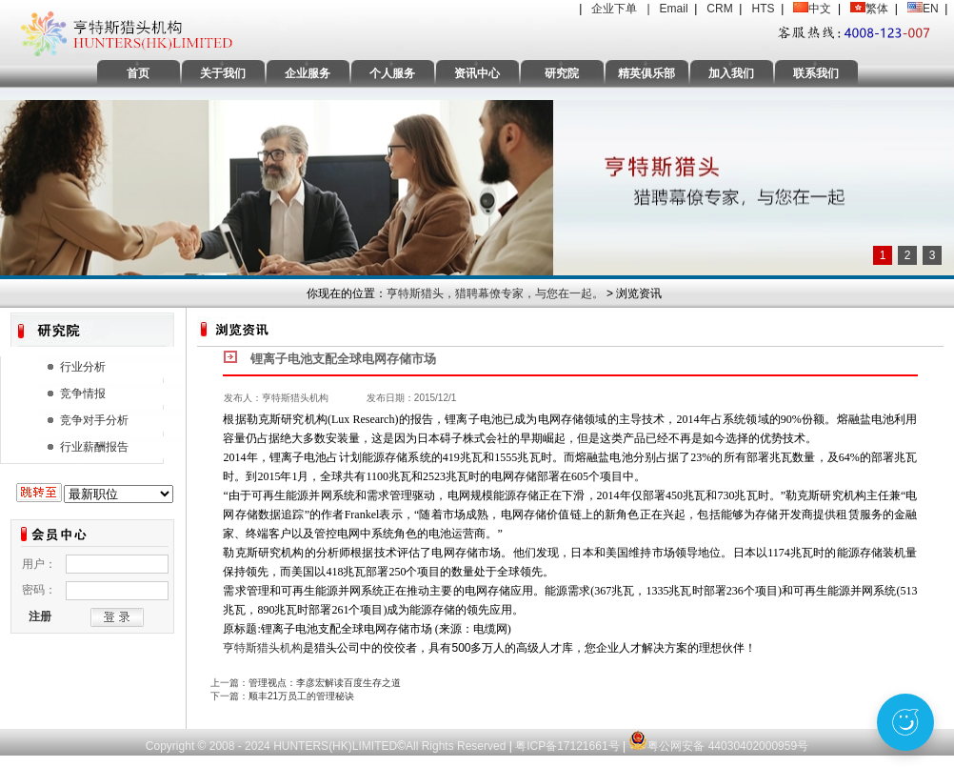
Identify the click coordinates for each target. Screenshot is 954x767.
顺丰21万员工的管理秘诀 (301, 696)
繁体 (876, 8)
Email (674, 8)
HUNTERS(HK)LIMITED (335, 746)
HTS (762, 8)
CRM (719, 8)
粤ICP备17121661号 (567, 746)
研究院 (562, 73)
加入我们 (731, 73)
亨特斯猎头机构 (263, 648)
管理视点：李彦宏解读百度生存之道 (324, 682)
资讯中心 (477, 73)
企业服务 (307, 73)
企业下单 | (625, 8)
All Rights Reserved (457, 746)
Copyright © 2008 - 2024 (209, 746)
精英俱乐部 (646, 73)
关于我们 (223, 73)
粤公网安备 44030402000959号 (718, 736)
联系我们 (816, 73)
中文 (819, 8)
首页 (138, 73)
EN (931, 8)
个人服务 (392, 73)
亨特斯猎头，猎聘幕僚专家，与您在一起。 (495, 293)
